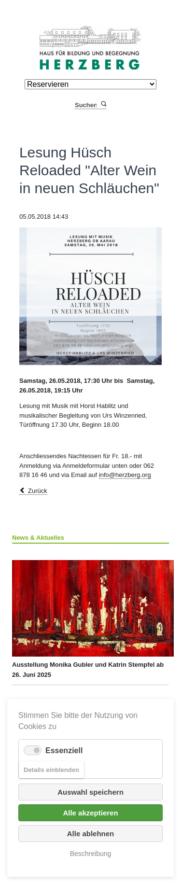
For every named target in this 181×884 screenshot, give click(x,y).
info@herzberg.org (125, 474)
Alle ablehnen (90, 833)
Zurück (37, 490)
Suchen (103, 105)
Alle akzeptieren (90, 813)
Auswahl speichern (90, 792)
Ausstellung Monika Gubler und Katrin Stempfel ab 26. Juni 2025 (90, 619)
